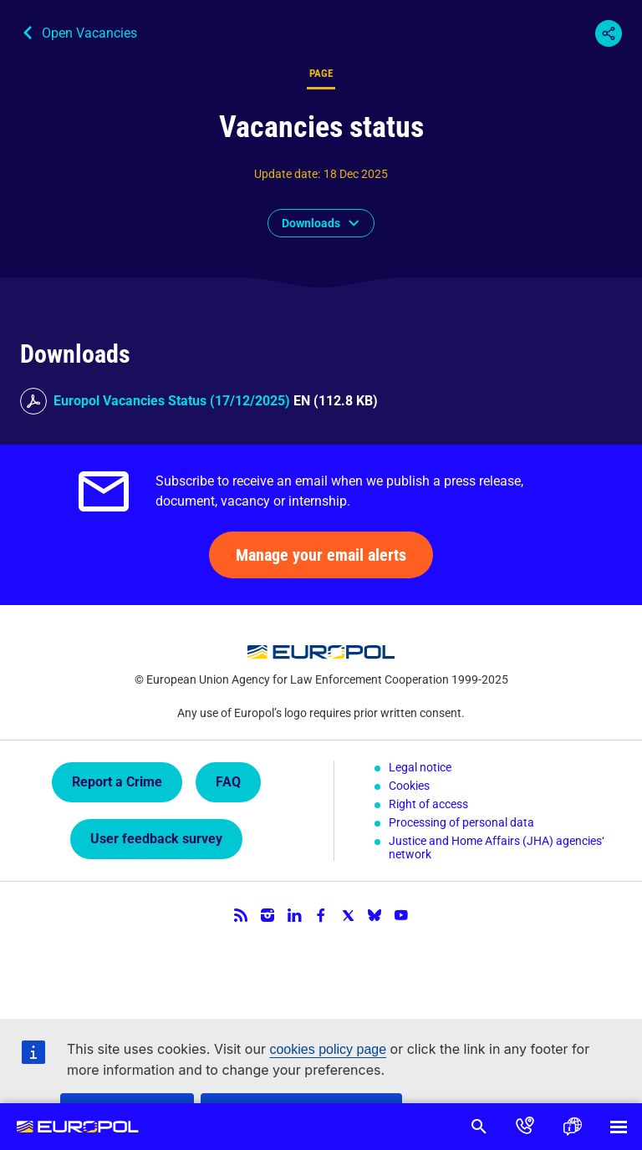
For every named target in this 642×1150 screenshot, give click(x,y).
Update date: (287, 174)
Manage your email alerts (321, 555)
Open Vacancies (89, 33)
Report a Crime (117, 782)
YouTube (401, 915)
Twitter (347, 915)
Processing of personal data (461, 822)
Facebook (321, 915)
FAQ (228, 782)
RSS (240, 915)
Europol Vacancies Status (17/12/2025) (172, 401)
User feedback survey (156, 839)
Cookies (409, 785)
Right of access (428, 804)
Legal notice (420, 767)
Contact (525, 1126)
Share (608, 33)
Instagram (267, 915)
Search (478, 1126)
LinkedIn (294, 915)
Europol (78, 1126)
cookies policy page (327, 1049)
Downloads (311, 223)
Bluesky (374, 915)
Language (571, 1126)
